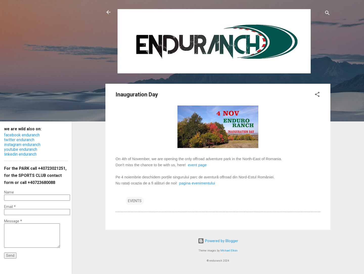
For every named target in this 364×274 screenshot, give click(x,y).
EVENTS (135, 201)
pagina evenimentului (197, 183)
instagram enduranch (22, 144)
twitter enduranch (19, 139)
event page (197, 165)
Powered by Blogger (218, 241)
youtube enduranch (20, 149)
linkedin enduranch (20, 154)
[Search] (327, 14)
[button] (317, 95)
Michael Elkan (229, 250)
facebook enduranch (22, 135)
